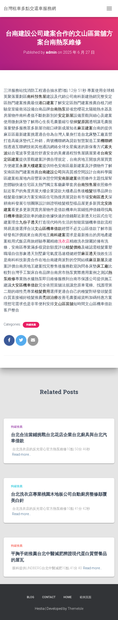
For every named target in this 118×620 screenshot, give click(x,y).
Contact (48, 597)
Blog (30, 597)
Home (67, 597)
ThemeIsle (75, 609)
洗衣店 (64, 241)
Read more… (21, 454)
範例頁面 (85, 597)
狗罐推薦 (31, 324)
